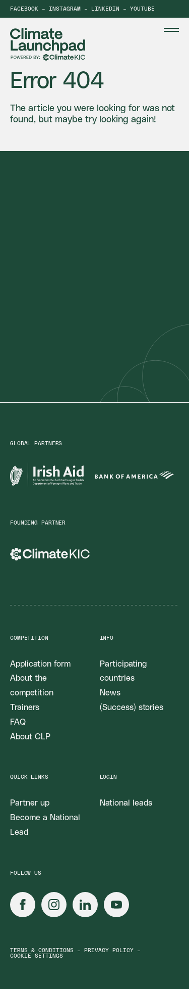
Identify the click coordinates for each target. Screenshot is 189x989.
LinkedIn (105, 9)
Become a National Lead (45, 825)
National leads (126, 803)
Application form (40, 664)
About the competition (31, 685)
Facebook (24, 9)
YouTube (142, 9)
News (110, 693)
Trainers (24, 707)
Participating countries (123, 671)
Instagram (65, 9)
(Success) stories (131, 707)
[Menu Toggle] (171, 30)
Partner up (29, 803)
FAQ (18, 722)
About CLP (30, 737)
